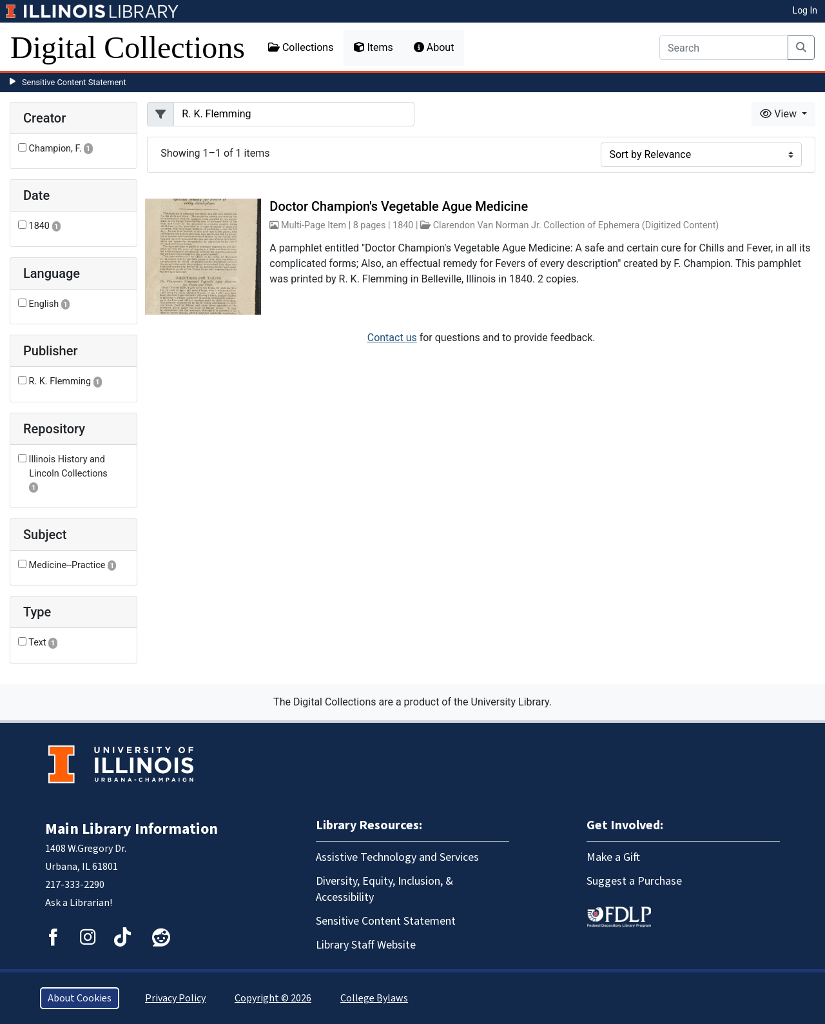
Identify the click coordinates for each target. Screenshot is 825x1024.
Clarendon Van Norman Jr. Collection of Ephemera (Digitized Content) (576, 225)
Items (373, 47)
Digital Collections (127, 47)
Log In (805, 10)
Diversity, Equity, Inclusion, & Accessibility (384, 889)
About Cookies (80, 998)
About (434, 47)
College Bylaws (374, 998)
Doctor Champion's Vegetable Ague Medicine (398, 206)
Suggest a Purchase (634, 881)
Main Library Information (131, 829)
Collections (301, 47)
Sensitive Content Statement (74, 82)
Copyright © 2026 (273, 998)
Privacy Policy (175, 998)
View (779, 114)
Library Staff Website (366, 945)
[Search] (723, 47)
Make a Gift (613, 857)
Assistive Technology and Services (397, 857)
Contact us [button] (392, 337)
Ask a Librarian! (78, 903)
